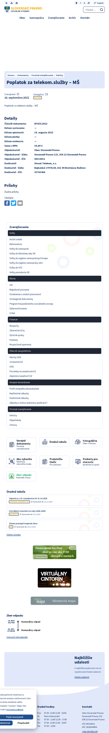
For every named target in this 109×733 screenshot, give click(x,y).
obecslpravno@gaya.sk (93, 687)
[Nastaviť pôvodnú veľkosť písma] (84, 3)
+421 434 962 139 (89, 684)
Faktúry (37, 50)
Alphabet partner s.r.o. (94, 718)
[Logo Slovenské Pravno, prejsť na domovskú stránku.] (23, 10)
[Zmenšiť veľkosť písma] (80, 3)
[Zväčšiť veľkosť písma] (89, 3)
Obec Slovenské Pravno (93, 722)
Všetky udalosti (81, 629)
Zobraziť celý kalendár (17, 589)
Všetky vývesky (13, 487)
